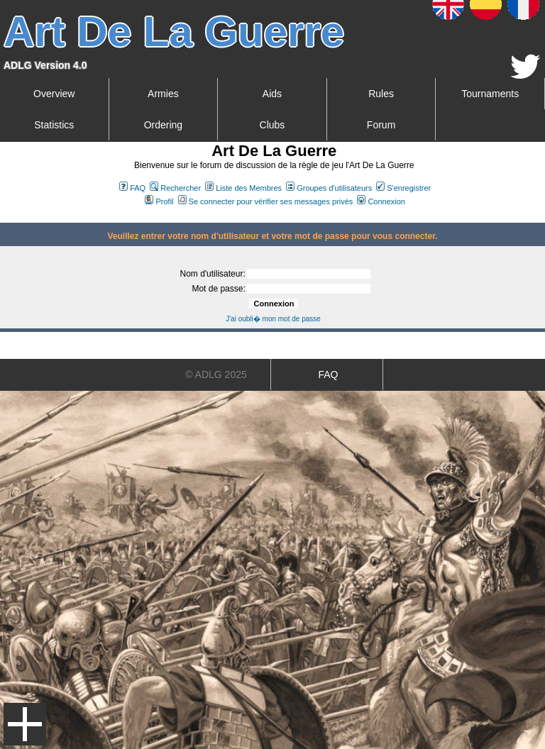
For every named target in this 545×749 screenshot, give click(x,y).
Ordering (163, 125)
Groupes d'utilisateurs (329, 188)
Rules (381, 93)
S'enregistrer (403, 188)
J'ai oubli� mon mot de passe (273, 319)
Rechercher (175, 188)
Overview (54, 93)
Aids (272, 93)
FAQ (132, 188)
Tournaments (490, 93)
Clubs (272, 125)
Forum (381, 125)
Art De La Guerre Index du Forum (5, 217)
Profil (159, 201)
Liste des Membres (243, 188)
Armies (163, 93)
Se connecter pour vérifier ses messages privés (265, 201)
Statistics (54, 125)
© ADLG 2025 (216, 374)
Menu (25, 724)
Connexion (381, 201)
